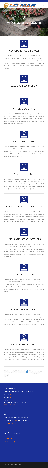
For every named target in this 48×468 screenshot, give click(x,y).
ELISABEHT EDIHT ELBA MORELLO (24, 206)
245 (32, 372)
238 (13, 371)
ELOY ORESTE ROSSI (24, 274)
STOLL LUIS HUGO (24, 173)
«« (4, 371)
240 (18, 371)
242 (24, 371)
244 (30, 371)
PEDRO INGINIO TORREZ (24, 344)
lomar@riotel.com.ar (9, 404)
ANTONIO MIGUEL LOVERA (24, 309)
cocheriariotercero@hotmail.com (13, 442)
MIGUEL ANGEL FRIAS (24, 141)
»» (7, 375)
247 (38, 372)
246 (35, 372)
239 (16, 371)
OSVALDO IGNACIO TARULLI (24, 50)
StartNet (19, 464)
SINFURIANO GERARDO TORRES (24, 239)
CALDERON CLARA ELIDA (24, 85)
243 (27, 371)
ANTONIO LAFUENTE (24, 108)
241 (21, 371)
